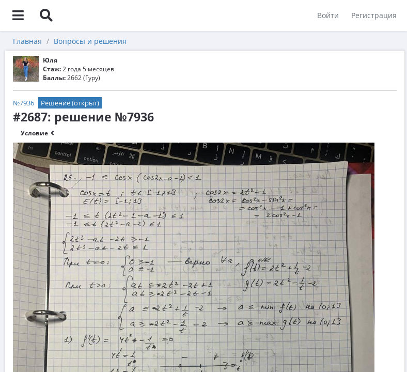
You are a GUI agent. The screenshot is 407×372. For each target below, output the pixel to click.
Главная (27, 41)
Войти (328, 15)
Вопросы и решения (90, 41)
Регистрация (374, 15)
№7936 (23, 102)
